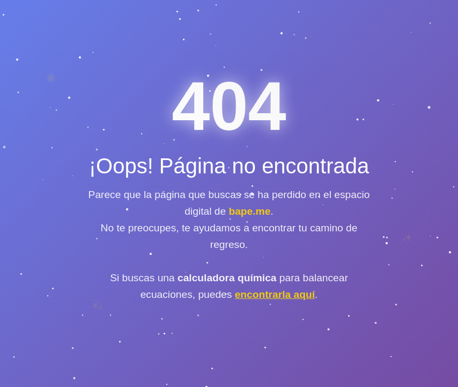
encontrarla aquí (275, 294)
